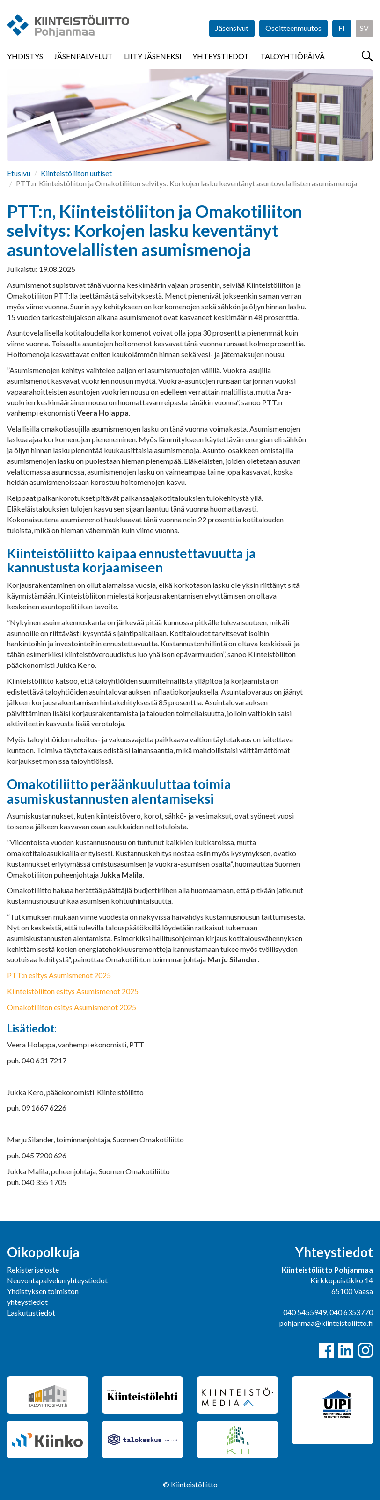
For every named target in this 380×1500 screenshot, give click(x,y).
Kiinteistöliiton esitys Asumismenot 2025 (73, 991)
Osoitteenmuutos (293, 27)
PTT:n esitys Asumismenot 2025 (59, 975)
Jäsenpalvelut (83, 55)
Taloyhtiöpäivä (292, 55)
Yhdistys (25, 55)
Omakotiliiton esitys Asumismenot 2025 (71, 1006)
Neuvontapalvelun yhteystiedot (57, 1280)
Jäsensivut (231, 27)
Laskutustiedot (31, 1312)
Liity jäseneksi (153, 55)
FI (341, 27)
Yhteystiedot (220, 55)
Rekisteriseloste (33, 1269)
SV (364, 27)
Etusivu (18, 172)
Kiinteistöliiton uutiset (76, 172)
